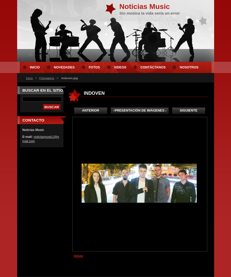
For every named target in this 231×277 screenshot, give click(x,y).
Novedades (64, 67)
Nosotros (189, 67)
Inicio (29, 78)
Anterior (90, 110)
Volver (78, 256)
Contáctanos (153, 67)
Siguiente (188, 110)
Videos (120, 67)
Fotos (94, 67)
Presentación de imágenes (139, 110)
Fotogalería (46, 78)
